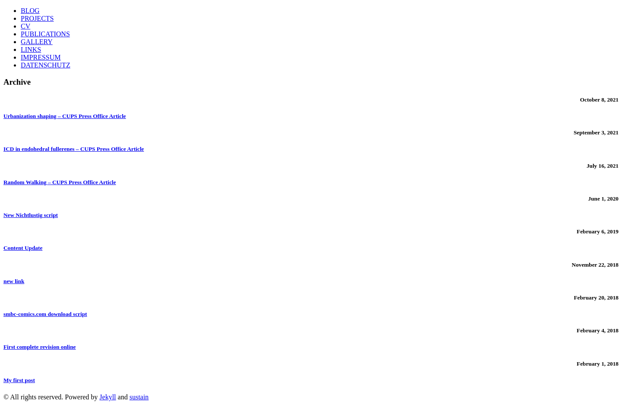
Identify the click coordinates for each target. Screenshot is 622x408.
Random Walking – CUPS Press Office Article (59, 182)
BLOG (30, 10)
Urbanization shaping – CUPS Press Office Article (64, 116)
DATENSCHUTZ (45, 65)
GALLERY (37, 41)
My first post (19, 380)
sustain (139, 397)
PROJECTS (37, 18)
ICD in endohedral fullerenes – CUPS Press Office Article (73, 149)
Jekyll (107, 397)
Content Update (22, 248)
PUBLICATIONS (45, 34)
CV (25, 26)
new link (13, 281)
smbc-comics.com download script (45, 314)
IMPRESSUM (40, 57)
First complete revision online (39, 347)
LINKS (31, 49)
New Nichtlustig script (30, 215)
